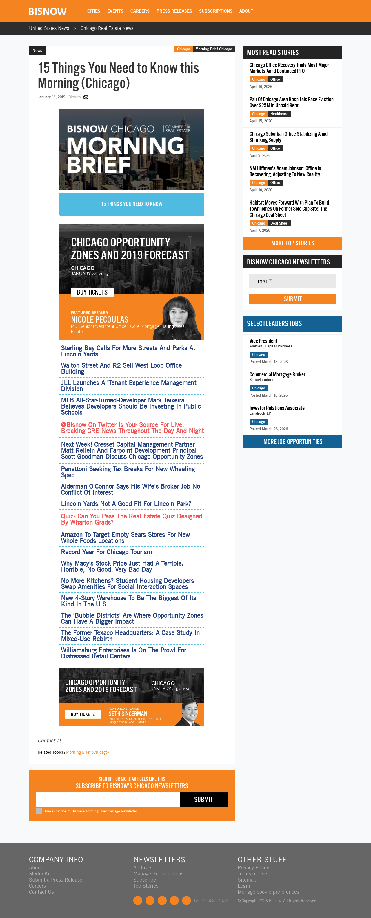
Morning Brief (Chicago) (87, 752)
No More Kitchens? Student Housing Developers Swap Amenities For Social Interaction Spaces (127, 583)
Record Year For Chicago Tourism (106, 552)
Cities (93, 11)
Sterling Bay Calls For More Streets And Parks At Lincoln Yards (128, 351)
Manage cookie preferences (268, 892)
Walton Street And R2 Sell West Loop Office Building (121, 368)
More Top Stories (292, 243)
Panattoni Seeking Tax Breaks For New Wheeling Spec (128, 472)
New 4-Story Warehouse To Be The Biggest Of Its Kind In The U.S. (128, 601)
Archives (142, 867)
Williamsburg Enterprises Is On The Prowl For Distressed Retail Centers (123, 653)
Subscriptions (215, 11)
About (246, 11)
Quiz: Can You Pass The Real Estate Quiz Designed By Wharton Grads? (131, 519)
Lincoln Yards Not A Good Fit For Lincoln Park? (126, 503)
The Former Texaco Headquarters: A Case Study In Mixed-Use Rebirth (130, 636)
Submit (293, 299)
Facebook (137, 900)
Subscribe (144, 880)
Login (244, 886)
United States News (49, 28)
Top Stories (145, 886)
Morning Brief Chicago (213, 49)
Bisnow (74, 97)
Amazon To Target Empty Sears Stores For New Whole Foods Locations (125, 537)
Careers (140, 11)
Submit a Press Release (55, 880)
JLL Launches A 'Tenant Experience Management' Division (129, 386)
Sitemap (247, 880)
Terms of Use (252, 874)
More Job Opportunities (292, 441)
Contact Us (41, 892)
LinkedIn (162, 900)
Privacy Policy (253, 867)
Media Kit (40, 874)
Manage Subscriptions (158, 874)
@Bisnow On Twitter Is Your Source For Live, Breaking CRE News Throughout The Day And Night (132, 428)
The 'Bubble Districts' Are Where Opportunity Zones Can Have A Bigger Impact (132, 618)
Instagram (174, 900)
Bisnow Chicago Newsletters (288, 262)
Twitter (150, 900)
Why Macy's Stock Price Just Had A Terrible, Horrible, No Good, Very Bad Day (122, 566)
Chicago (183, 49)
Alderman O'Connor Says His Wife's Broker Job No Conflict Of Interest (130, 489)
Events (115, 11)
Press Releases (174, 11)
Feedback (186, 900)
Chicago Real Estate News (107, 28)
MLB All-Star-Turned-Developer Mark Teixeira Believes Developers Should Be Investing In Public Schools (131, 406)
